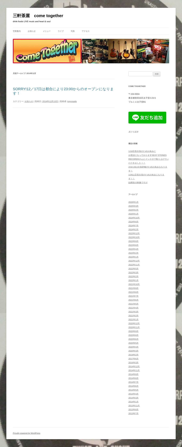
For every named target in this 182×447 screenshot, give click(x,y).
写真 (73, 31)
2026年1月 (133, 202)
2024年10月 (134, 218)
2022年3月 (133, 272)
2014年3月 (133, 398)
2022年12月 (134, 261)
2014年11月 (134, 370)
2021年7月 (133, 296)
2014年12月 (134, 366)
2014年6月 (133, 386)
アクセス (86, 31)
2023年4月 (133, 249)
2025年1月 (133, 214)
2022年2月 (133, 276)
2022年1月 (133, 280)
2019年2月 (133, 355)
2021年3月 (133, 312)
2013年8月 (133, 409)
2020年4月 (133, 347)
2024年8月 (133, 221)
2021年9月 (133, 288)
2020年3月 (133, 351)
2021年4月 (133, 308)
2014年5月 (133, 390)
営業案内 (17, 31)
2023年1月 (133, 257)
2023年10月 (134, 237)
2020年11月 (134, 327)
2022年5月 (133, 268)
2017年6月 (133, 358)
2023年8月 (133, 245)
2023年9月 (133, 241)
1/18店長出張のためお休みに (142, 151)
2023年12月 (134, 233)
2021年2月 (133, 315)
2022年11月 (134, 265)
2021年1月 (133, 319)
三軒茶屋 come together (38, 15)
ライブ (61, 31)
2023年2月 (133, 253)
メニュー (47, 31)
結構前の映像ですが (137, 182)
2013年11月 (134, 405)
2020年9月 (133, 331)
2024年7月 (133, 225)
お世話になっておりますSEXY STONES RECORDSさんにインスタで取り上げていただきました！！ (148, 159)
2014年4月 (133, 394)
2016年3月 (133, 362)
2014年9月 (133, 374)
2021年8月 (133, 292)
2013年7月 (133, 413)
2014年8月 (133, 378)
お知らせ (32, 31)
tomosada (72, 101)
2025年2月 (133, 210)
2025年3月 (133, 206)
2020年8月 (133, 335)
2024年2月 (133, 229)
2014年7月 (133, 382)
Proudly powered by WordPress (26, 433)
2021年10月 (134, 284)
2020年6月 (133, 339)
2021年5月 (133, 304)
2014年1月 (133, 402)
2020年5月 (133, 343)
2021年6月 (133, 300)
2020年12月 (134, 323)
